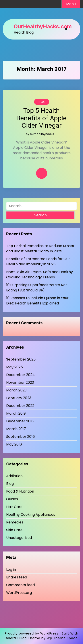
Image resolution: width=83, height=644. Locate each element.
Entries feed (16, 577)
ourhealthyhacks (42, 133)
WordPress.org (19, 592)
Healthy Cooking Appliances (30, 514)
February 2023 (18, 397)
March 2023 (16, 390)
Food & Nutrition (20, 491)
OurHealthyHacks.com (43, 26)
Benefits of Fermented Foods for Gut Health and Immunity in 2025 (38, 261)
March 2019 (16, 413)
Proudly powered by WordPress (31, 633)
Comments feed (20, 584)
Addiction (14, 475)
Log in (11, 569)
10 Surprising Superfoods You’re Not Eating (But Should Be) (36, 287)
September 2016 (20, 436)
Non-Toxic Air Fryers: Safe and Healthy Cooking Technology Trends (39, 274)
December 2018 (20, 421)
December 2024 (20, 374)
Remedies (14, 522)
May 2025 (14, 367)
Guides (12, 499)
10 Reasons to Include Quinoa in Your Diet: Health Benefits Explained (37, 300)
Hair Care (14, 506)
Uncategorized (19, 537)
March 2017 (16, 428)
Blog (41, 102)
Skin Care (14, 530)
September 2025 (21, 359)
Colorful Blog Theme (22, 638)
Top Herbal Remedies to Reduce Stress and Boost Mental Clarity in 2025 (40, 248)
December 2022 (20, 405)
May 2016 (14, 444)
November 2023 (20, 382)
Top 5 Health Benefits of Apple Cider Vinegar (41, 118)
